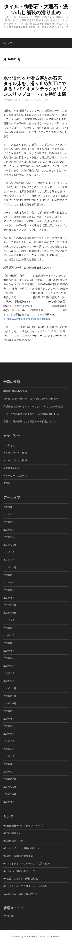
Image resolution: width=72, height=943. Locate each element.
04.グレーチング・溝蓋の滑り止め (21, 848)
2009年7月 (9, 726)
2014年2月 (9, 552)
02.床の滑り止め (12, 833)
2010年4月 (9, 658)
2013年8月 (9, 582)
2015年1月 (9, 537)
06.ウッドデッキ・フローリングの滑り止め (26, 863)
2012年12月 (9, 605)
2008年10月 (9, 794)
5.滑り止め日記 (11, 468)
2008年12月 (9, 779)
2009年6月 (9, 733)
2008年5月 (9, 801)
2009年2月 (9, 764)
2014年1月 (9, 560)
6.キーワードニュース (15, 475)
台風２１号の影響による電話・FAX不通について (29, 421)
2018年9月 (9, 529)
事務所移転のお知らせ (15, 391)
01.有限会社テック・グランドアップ (23, 825)
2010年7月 (9, 635)
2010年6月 (9, 643)
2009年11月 (9, 696)
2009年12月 (9, 688)
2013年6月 (9, 590)
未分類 (7, 483)
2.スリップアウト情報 (15, 453)
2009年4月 (9, 749)
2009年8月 (9, 718)
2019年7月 (9, 522)
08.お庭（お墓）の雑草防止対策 (20, 878)
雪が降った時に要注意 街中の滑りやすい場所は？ (30, 398)
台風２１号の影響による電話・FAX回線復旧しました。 (33, 414)
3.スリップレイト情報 (15, 460)
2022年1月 (9, 514)
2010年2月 (9, 673)
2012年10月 (9, 612)
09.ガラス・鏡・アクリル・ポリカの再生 (25, 886)
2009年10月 (9, 703)
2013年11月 (9, 567)
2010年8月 (9, 628)
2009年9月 (9, 711)
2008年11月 (9, 786)
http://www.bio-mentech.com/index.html (29, 318)
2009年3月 (9, 756)
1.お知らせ (9, 445)
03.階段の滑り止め (14, 840)
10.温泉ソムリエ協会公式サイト (20, 893)
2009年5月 (9, 741)
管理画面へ (9, 915)
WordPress (29, 936)
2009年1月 (9, 771)
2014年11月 (9, 544)
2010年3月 (9, 665)
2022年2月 (9, 507)
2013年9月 (9, 575)
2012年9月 (9, 620)
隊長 (27, 100)
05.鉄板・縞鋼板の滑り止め (18, 856)
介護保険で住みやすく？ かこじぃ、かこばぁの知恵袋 (33, 406)
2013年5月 (9, 597)
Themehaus (54, 936)
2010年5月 (9, 650)
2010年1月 (9, 680)
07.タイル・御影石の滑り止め (19, 871)
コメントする (41, 100)
